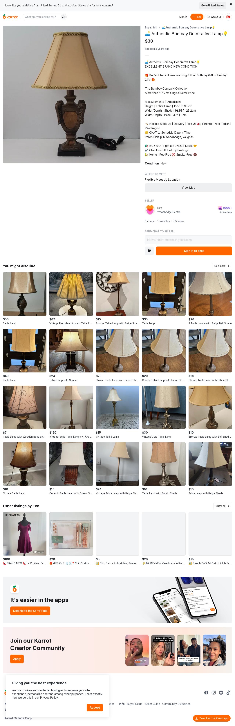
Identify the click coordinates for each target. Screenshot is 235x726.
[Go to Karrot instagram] (214, 692)
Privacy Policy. (49, 697)
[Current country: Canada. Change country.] (228, 17)
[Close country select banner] (231, 4)
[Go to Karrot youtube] (221, 692)
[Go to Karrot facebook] (206, 692)
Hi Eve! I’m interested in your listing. (188, 240)
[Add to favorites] (149, 251)
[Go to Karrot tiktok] (228, 692)
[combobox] (42, 17)
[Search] (63, 16)
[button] (222, 266)
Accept (95, 707)
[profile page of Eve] (150, 210)
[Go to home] (10, 17)
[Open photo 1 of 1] (71, 94)
